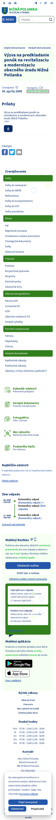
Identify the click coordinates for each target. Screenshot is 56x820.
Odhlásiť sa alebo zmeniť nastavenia (28, 561)
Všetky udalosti (10, 462)
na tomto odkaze (28, 793)
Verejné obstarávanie (38, 73)
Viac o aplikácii (13, 662)
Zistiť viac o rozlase (28, 555)
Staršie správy (15, 612)
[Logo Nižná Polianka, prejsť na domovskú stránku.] (28, 10)
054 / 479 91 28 (28, 761)
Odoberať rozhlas (28, 548)
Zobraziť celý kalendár (13, 506)
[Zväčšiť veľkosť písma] (45, 3)
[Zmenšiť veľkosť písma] (41, 3)
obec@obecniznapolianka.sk (28, 764)
